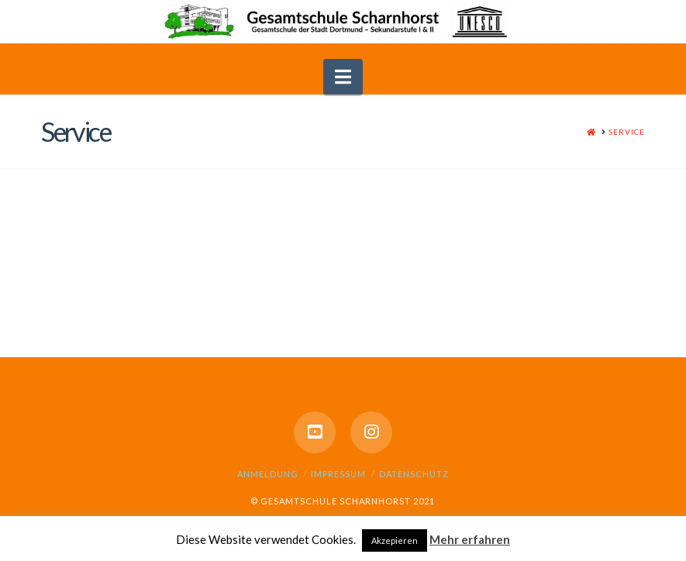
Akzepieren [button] (394, 540)
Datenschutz (414, 474)
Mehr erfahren (469, 539)
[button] (343, 77)
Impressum (338, 474)
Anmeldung (267, 474)
